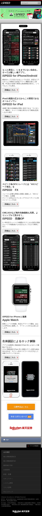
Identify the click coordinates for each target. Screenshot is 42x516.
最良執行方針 (8, 465)
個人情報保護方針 (9, 461)
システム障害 (8, 483)
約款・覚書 (7, 474)
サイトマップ (8, 492)
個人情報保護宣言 (9, 456)
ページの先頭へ (33, 446)
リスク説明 (7, 487)
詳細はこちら (11, 90)
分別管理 (6, 470)
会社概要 (6, 452)
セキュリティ (8, 478)
